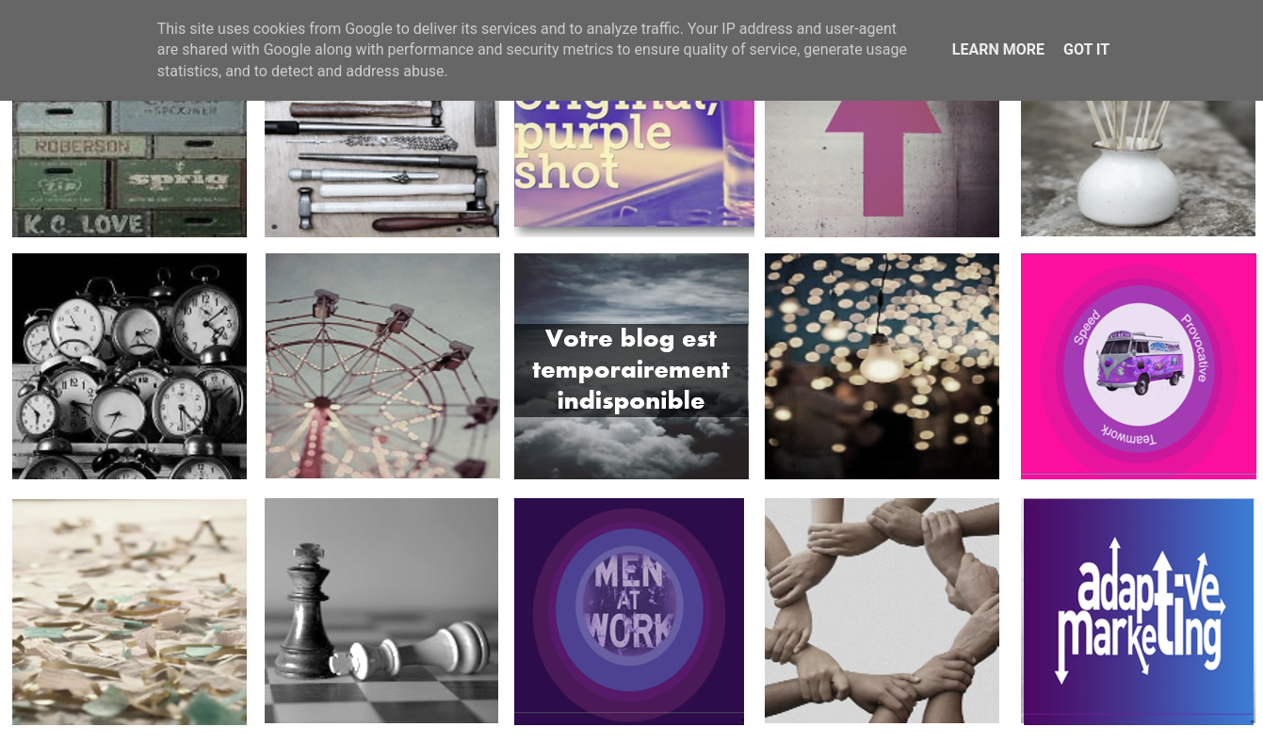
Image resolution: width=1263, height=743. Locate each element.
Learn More (998, 49)
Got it (1086, 49)
